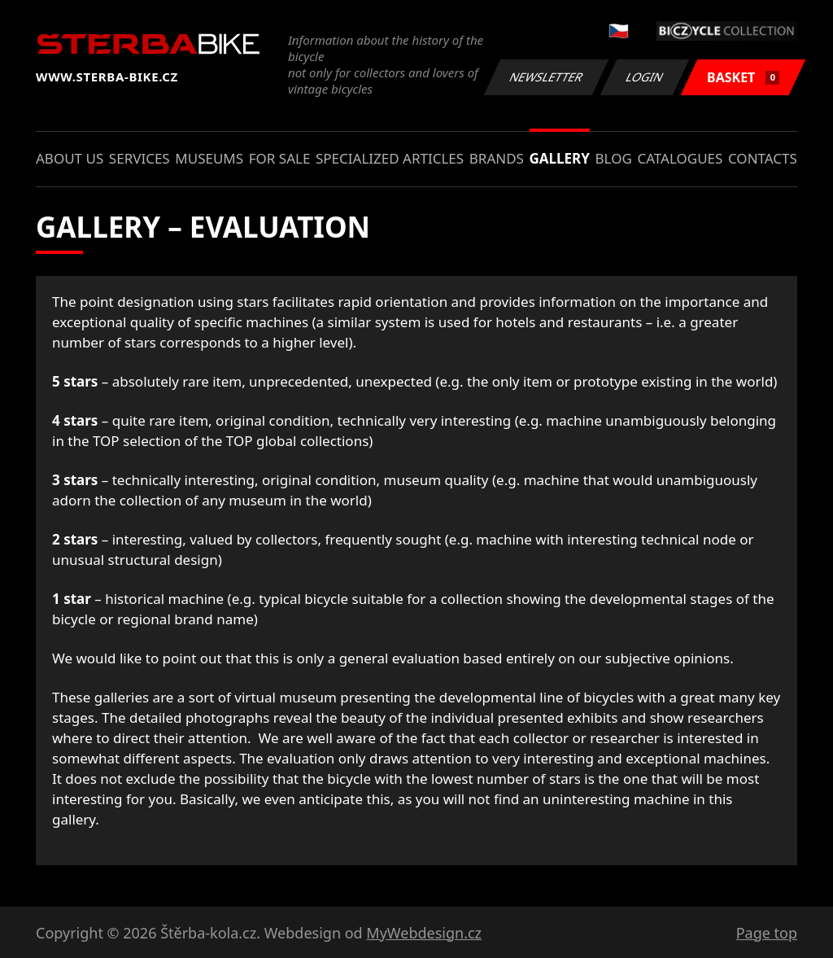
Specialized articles (390, 158)
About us (69, 158)
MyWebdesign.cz (424, 933)
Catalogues (679, 158)
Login (645, 77)
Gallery (560, 158)
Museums (209, 158)
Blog (613, 158)
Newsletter (546, 77)
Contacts (762, 158)
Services (139, 158)
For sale (280, 158)
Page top (766, 933)
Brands (496, 158)
